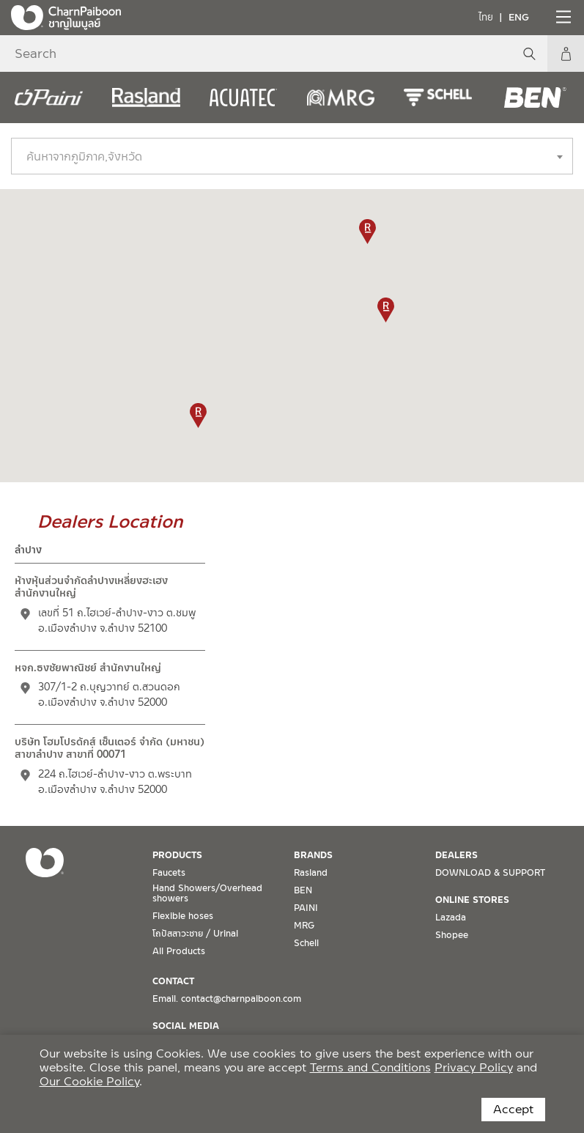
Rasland (311, 872)
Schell (306, 943)
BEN (303, 890)
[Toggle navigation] (562, 17)
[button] (198, 415)
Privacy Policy (474, 1067)
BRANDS (313, 855)
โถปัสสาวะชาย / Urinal (195, 933)
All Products (178, 951)
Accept (513, 1109)
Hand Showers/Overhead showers (207, 893)
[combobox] (292, 156)
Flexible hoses (182, 916)
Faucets (168, 872)
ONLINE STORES (472, 900)
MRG (304, 925)
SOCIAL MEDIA (185, 1026)
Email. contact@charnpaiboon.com (226, 998)
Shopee (451, 935)
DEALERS (456, 855)
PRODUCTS (177, 855)
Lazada (450, 917)
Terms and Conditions (370, 1067)
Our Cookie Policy (89, 1081)
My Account (565, 53)
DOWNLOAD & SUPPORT (490, 872)
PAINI (306, 908)
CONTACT (173, 981)
